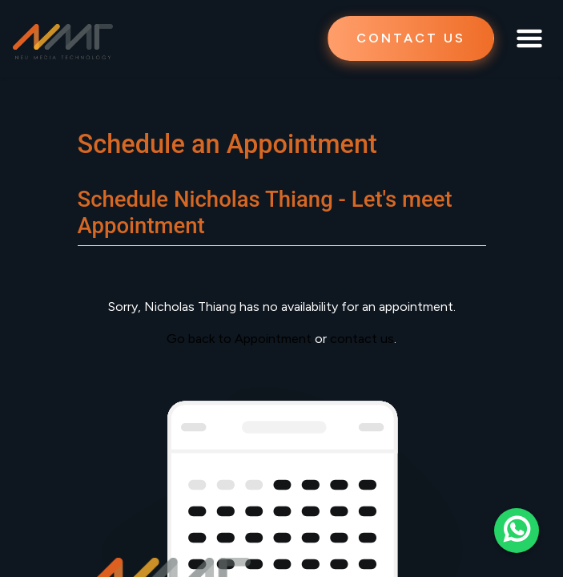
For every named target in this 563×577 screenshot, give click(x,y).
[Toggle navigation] (529, 38)
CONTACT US (410, 38)
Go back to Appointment (239, 338)
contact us (362, 338)
